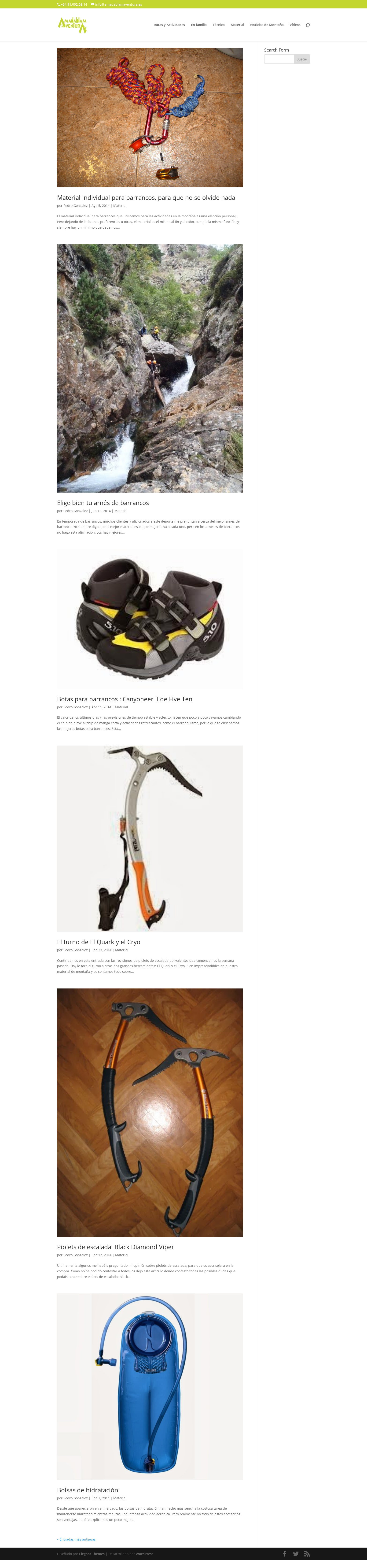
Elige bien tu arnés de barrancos (103, 502)
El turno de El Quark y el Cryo (98, 942)
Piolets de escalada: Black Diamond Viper (115, 1247)
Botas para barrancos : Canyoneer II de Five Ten (124, 699)
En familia (199, 25)
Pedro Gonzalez (75, 205)
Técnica (219, 25)
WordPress (144, 1554)
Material (237, 25)
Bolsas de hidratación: (88, 1490)
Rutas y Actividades (169, 25)
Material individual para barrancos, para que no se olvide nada (146, 197)
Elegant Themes (92, 1554)
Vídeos (295, 25)
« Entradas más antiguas (76, 1539)
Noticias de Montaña (267, 25)
